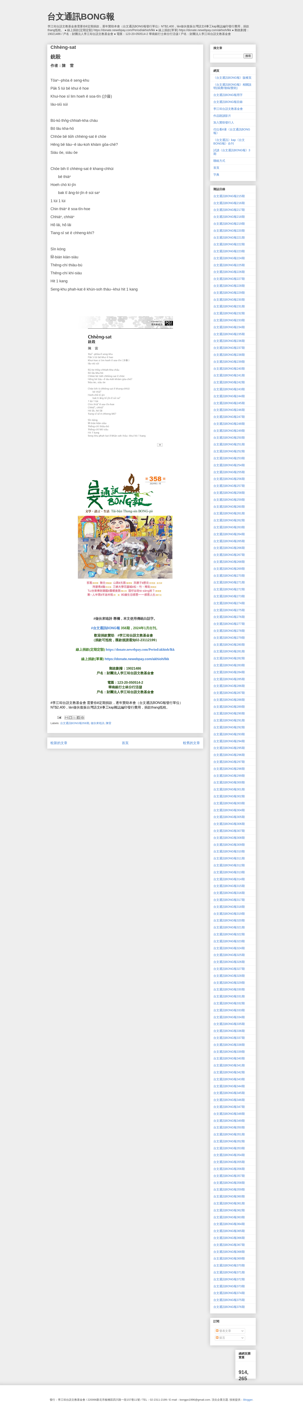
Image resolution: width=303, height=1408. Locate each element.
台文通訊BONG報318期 (229, 906)
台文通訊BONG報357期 (229, 1175)
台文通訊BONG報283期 (229, 665)
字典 (216, 174)
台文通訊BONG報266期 (229, 547)
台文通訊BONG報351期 (229, 1134)
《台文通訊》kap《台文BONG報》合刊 (229, 141)
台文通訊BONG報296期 (229, 754)
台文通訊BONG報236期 (229, 340)
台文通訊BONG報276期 (229, 616)
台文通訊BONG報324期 (229, 948)
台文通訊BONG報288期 (229, 699)
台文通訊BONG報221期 (229, 237)
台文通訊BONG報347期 (229, 1106)
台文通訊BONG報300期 (229, 782)
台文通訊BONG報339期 (229, 1051)
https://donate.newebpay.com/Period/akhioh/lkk (140, 649)
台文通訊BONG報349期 (229, 1120)
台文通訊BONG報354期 (229, 1155)
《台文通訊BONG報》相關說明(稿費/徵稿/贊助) (232, 86)
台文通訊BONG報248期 (229, 423)
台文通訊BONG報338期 (229, 1044)
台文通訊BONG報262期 (229, 520)
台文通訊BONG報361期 (229, 1203)
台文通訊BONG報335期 (229, 1024)
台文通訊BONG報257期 (229, 485)
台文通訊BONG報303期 (229, 803)
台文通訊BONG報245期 (229, 403)
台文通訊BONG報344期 (229, 1086)
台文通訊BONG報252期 (229, 451)
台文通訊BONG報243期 (229, 389)
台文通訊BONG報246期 (229, 409)
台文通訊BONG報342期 (229, 1072)
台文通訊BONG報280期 (229, 644)
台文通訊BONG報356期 (229, 1168)
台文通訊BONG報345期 (229, 1093)
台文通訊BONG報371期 (229, 1272)
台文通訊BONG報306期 (229, 823)
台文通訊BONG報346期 (229, 1099)
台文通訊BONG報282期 (229, 658)
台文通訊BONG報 (80, 16)
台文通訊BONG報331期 (229, 996)
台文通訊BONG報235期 (229, 334)
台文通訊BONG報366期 (229, 1237)
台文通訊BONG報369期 (229, 1258)
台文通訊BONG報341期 (229, 1065)
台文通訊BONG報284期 (229, 672)
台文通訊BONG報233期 (229, 320)
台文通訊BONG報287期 (229, 692)
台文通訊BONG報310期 (229, 851)
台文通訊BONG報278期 (229, 630)
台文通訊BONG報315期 (229, 886)
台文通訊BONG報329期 (229, 982)
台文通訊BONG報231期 (229, 306)
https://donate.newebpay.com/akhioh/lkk (137, 659)
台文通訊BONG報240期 (229, 368)
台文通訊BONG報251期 (229, 444)
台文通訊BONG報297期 (229, 761)
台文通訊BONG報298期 (229, 768)
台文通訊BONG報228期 (229, 285)
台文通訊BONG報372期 (229, 1279)
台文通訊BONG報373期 (229, 1286)
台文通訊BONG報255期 (229, 472)
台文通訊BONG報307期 (229, 830)
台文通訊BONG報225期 (229, 265)
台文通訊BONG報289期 (229, 706)
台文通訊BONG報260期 (229, 506)
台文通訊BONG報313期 (229, 872)
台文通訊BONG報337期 (229, 1037)
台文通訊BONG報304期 (229, 810)
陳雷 (108, 723)
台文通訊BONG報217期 (229, 209)
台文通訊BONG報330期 (229, 989)
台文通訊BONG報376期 (229, 1306)
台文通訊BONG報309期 (229, 844)
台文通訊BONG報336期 (229, 1030)
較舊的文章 (191, 743)
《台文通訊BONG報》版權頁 (232, 77)
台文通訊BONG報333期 (229, 1010)
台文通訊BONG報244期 (229, 396)
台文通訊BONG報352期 (229, 1141)
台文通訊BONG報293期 (229, 734)
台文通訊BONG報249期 (229, 430)
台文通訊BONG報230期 (229, 299)
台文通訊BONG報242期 (229, 382)
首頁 (125, 743)
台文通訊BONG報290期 (229, 713)
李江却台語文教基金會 (228, 108)
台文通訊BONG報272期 (229, 589)
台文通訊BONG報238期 (229, 354)
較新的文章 (58, 743)
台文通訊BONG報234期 (229, 327)
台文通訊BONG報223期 (229, 251)
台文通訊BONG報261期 (229, 513)
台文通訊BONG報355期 (229, 1162)
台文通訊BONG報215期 (229, 196)
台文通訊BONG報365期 (229, 1231)
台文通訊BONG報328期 (229, 975)
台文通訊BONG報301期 (229, 789)
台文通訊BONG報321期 (229, 927)
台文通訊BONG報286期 (229, 685)
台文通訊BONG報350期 (229, 1127)
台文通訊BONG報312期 (229, 865)
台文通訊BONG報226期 (229, 271)
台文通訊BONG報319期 (229, 913)
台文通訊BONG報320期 (229, 920)
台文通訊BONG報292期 (229, 727)
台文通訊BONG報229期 (229, 292)
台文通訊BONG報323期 (229, 941)
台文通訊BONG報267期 (229, 554)
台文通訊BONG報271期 (229, 582)
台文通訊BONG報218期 (229, 216)
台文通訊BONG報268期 (229, 561)
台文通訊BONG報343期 (229, 1079)
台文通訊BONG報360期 (229, 1196)
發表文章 (223, 1330)
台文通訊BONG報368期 (229, 1251)
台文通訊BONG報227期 (229, 278)
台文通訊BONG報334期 (229, 1017)
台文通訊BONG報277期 (229, 623)
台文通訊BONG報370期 (229, 1265)
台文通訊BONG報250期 (229, 437)
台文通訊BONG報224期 (229, 258)
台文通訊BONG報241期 (229, 375)
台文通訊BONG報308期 (229, 837)
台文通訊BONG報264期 (229, 534)
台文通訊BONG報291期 (229, 720)
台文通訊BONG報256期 (229, 478)
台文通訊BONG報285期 (229, 679)
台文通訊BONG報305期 (229, 817)
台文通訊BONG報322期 (229, 934)
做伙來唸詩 (97, 723)
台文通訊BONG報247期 (229, 416)
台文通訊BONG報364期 (229, 1224)
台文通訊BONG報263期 (229, 527)
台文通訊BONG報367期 (229, 1244)
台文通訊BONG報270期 (229, 575)
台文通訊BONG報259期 (229, 499)
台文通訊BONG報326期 (229, 961)
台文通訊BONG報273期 (229, 596)
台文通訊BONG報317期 (229, 899)
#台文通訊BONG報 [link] (105, 628)
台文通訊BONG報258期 (229, 492)
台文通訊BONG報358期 (74, 723)
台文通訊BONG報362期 (229, 1210)
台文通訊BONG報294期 (229, 741)
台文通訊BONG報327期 (229, 968)
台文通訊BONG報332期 (229, 1003)
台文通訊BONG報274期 (229, 603)
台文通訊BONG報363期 (229, 1217)
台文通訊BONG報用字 (228, 95)
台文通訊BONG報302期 (229, 796)
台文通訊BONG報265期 (229, 541)
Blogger (247, 1399)
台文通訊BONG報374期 (229, 1293)
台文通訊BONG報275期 (229, 610)
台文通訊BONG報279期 (229, 637)
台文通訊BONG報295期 (229, 748)
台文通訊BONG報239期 (229, 361)
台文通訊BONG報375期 (229, 1300)
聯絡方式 (219, 160)
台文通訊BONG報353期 (229, 1148)
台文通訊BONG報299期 (229, 775)
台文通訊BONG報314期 (229, 879)
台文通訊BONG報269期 (229, 568)
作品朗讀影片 (222, 115)
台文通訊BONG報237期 (229, 347)
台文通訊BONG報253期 (229, 458)
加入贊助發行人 (223, 122)
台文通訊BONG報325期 (229, 955)
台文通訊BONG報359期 (229, 1189)
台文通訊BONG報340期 (229, 1058)
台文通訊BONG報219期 (229, 223)
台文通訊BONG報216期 (229, 203)
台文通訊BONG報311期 (229, 858)
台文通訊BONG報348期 (229, 1113)
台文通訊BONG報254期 (229, 465)
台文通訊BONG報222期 (229, 244)
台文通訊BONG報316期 (229, 892)
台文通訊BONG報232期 (229, 313)
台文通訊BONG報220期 (229, 230)
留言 (220, 1337)
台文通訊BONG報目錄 (228, 102)
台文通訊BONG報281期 (229, 651)
